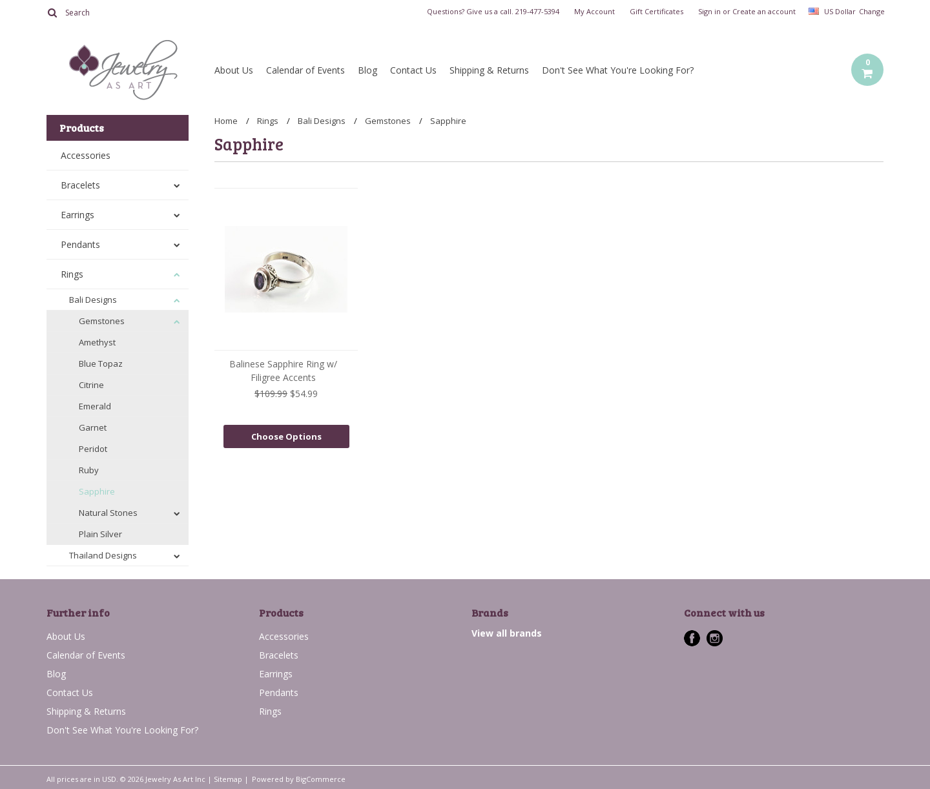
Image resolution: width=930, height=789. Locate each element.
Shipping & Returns (489, 70)
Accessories (85, 155)
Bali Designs (93, 299)
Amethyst (97, 342)
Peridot (93, 449)
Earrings (77, 215)
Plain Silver (100, 534)
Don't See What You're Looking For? (618, 70)
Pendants (80, 244)
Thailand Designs (103, 555)
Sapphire (97, 491)
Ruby (89, 470)
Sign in (709, 11)
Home (226, 121)
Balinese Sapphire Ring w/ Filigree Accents (283, 371)
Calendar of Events (305, 70)
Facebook (692, 638)
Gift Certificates (656, 11)
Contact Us (413, 70)
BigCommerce (321, 779)
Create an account (764, 11)
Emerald (95, 406)
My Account (594, 11)
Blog (367, 70)
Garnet (93, 427)
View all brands (506, 633)
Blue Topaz (101, 363)
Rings (72, 274)
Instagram (715, 638)
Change (871, 11)
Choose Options (286, 436)
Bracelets (80, 185)
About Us (233, 70)
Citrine (91, 385)
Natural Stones (108, 512)
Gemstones (102, 321)
